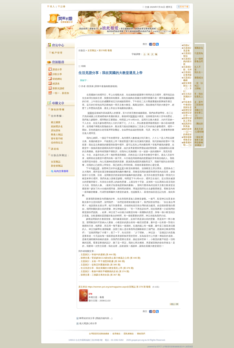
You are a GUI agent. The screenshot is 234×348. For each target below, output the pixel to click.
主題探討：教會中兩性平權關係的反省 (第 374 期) (105, 271)
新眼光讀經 (56, 88)
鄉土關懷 (55, 122)
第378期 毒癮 (105, 50)
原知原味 (55, 130)
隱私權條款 (129, 333)
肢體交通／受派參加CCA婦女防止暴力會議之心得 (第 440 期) (111, 258)
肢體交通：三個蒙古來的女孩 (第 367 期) (100, 275)
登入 (52, 6)
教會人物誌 (57, 134)
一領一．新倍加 (58, 93)
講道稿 (55, 148)
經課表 (54, 83)
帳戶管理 (57, 52)
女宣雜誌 (55, 161)
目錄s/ (186, 45)
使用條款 (116, 333)
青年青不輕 (57, 138)
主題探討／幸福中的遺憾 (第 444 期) (98, 254)
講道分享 (55, 69)
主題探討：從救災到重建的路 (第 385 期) (100, 264)
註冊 (63, 6)
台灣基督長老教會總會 (99, 333)
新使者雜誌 (57, 165)
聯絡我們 (141, 333)
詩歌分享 (55, 74)
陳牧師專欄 (57, 109)
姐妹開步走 (57, 126)
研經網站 (55, 79)
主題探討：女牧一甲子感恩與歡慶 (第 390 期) (103, 261)
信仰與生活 (57, 142)
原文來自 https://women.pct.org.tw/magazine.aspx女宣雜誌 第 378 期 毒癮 (118, 286)
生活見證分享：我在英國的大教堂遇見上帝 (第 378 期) (107, 268)
